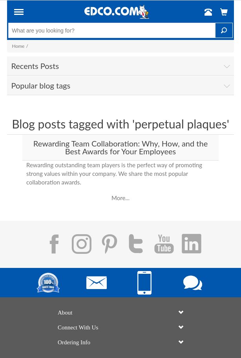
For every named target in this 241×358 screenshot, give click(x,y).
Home (18, 46)
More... (120, 197)
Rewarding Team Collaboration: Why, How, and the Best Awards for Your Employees (120, 147)
